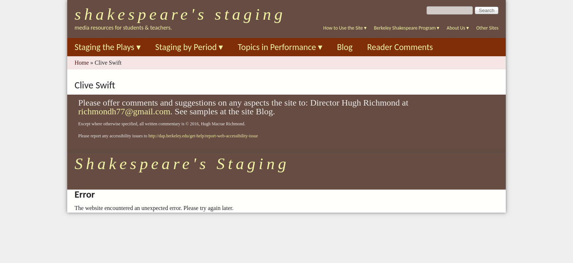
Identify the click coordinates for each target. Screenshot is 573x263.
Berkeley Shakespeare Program (406, 28)
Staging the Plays (108, 47)
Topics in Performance (280, 47)
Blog (345, 47)
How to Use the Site (345, 28)
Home (82, 63)
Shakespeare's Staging (180, 14)
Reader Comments (400, 47)
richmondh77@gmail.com (124, 111)
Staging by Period (189, 47)
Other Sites (487, 28)
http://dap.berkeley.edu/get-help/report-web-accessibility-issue (203, 135)
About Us (458, 28)
